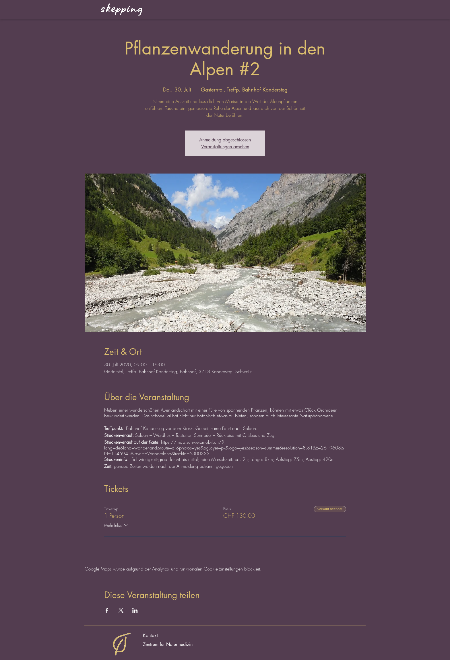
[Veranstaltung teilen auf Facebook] (107, 610)
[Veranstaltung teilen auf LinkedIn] (135, 610)
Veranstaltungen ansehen (225, 147)
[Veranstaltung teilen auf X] (121, 610)
